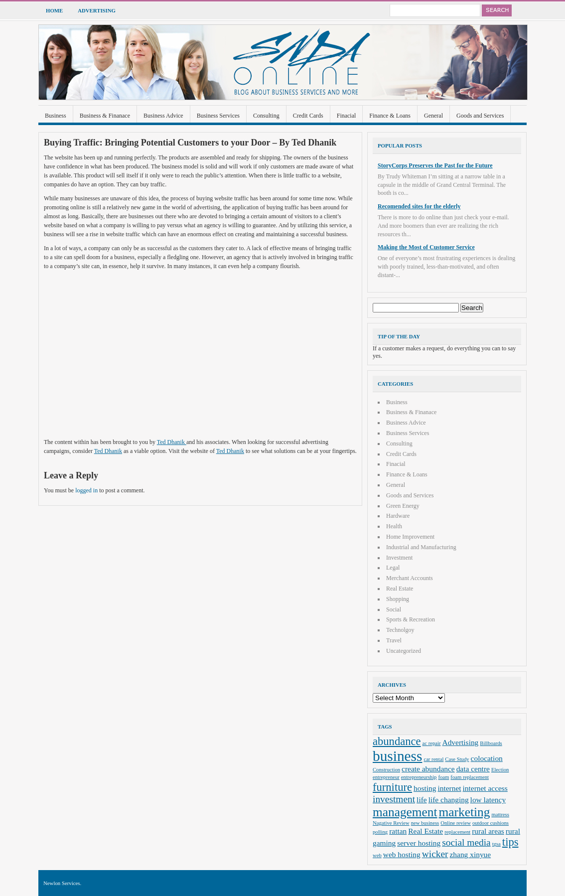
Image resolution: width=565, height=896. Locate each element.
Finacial (346, 115)
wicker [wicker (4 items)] (435, 854)
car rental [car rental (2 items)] (433, 759)
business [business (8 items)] (397, 756)
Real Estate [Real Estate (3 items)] (425, 831)
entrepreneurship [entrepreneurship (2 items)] (419, 777)
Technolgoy (400, 629)
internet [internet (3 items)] (449, 788)
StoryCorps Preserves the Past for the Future (435, 165)
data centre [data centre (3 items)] (473, 768)
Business (55, 115)
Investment (399, 557)
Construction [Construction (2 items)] (386, 769)
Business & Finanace (105, 115)
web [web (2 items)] (377, 855)
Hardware (398, 515)
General (433, 115)
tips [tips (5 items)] (510, 842)
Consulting (266, 115)
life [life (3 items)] (422, 799)
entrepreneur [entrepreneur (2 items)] (386, 777)
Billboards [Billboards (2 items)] (491, 743)
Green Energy (403, 505)
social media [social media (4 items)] (466, 842)
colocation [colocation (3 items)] (487, 758)
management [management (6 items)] (405, 812)
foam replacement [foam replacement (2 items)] (469, 777)
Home (54, 10)
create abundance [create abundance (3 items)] (428, 768)
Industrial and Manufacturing (421, 547)
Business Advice (163, 115)
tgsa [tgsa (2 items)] (496, 844)
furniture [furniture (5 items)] (392, 787)
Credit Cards (308, 115)
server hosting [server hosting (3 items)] (418, 843)
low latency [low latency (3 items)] (488, 799)
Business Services (218, 115)
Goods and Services (480, 115)
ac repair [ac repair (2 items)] (432, 743)
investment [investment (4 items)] (394, 799)
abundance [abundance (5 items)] (397, 741)
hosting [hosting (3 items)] (425, 788)
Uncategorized (403, 650)
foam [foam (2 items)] (443, 777)
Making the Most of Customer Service (426, 247)
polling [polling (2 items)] (380, 832)
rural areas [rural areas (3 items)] (488, 831)
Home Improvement (410, 536)
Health (394, 526)
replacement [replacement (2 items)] (457, 832)
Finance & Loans (390, 115)
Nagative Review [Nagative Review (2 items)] (391, 823)
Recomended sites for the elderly (419, 206)
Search (497, 10)
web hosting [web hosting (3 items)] (402, 854)
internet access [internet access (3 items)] (485, 788)
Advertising (97, 10)
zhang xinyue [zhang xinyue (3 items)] (470, 854)
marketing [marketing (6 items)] (464, 812)
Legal (393, 567)
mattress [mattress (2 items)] (500, 814)
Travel (394, 640)
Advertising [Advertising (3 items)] (460, 742)
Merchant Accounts (409, 578)
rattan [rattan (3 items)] (398, 831)
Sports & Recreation (410, 619)
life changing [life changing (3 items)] (448, 799)
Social (393, 609)
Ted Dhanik (171, 442)
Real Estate (399, 588)
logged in (86, 490)
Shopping (397, 599)
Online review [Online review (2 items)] (455, 823)
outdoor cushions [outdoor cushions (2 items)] (490, 823)
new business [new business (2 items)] (425, 823)
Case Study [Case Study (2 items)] (457, 759)
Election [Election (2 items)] (500, 769)
